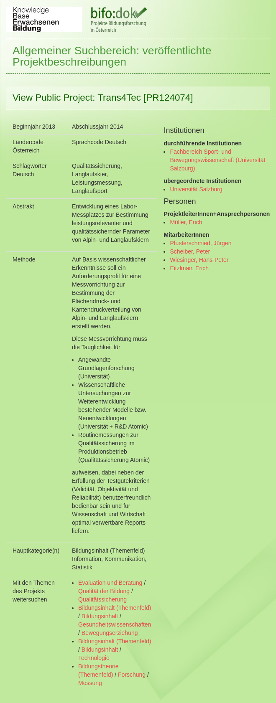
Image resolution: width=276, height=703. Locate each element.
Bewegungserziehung (110, 632)
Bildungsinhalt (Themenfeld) (114, 607)
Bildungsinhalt (100, 616)
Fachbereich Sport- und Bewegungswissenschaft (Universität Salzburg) (217, 160)
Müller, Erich (186, 222)
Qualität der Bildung (104, 591)
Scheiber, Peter (190, 251)
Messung (90, 683)
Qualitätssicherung (102, 599)
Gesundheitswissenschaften (114, 624)
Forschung (132, 674)
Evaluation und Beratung (110, 582)
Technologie (94, 658)
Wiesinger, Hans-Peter (199, 259)
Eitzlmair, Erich (189, 268)
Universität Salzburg (196, 189)
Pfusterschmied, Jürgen (200, 243)
